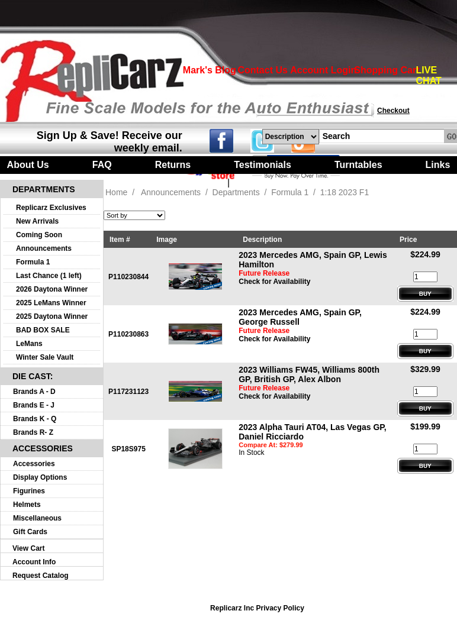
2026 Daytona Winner (52, 289)
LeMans (29, 344)
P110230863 (128, 334)
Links (438, 165)
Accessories (34, 464)
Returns (173, 165)
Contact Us (262, 70)
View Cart (28, 548)
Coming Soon (39, 235)
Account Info (34, 562)
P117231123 (128, 391)
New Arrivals (37, 221)
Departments (236, 192)
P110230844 (128, 277)
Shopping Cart (386, 70)
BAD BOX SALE (43, 330)
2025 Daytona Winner (52, 316)
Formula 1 (33, 262)
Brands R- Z (33, 432)
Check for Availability (274, 281)
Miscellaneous (37, 518)
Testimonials (262, 165)
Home (116, 192)
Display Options (40, 477)
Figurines (29, 491)
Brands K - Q (34, 419)
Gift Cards (30, 532)
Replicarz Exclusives (51, 207)
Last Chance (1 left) (49, 276)
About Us (28, 165)
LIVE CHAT (429, 75)
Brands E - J (33, 405)
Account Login (323, 70)
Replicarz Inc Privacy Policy (257, 608)
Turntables (358, 165)
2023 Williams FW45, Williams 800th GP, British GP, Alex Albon (309, 374)
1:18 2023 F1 (344, 192)
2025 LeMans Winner (51, 303)
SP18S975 (128, 449)
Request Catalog (40, 575)
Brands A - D (34, 391)
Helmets (27, 504)
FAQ (102, 165)
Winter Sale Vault (44, 357)
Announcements (44, 248)
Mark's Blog (209, 70)
